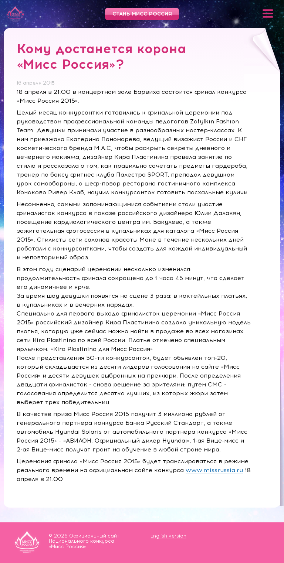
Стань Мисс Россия (142, 14)
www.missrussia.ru (214, 470)
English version (168, 536)
